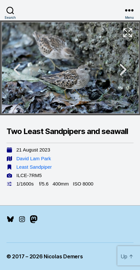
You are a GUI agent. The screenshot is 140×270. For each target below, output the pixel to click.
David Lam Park (34, 158)
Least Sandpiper (34, 167)
